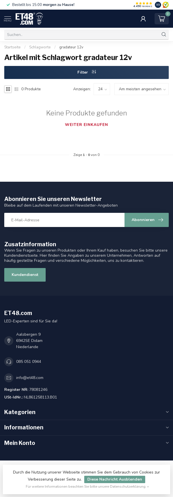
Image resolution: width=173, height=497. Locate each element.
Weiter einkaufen (86, 124)
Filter (86, 72)
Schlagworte (40, 47)
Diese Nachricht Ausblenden (114, 479)
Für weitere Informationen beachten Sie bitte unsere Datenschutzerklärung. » (87, 486)
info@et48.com (29, 377)
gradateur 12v (71, 47)
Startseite (12, 47)
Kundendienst (25, 274)
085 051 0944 (28, 361)
